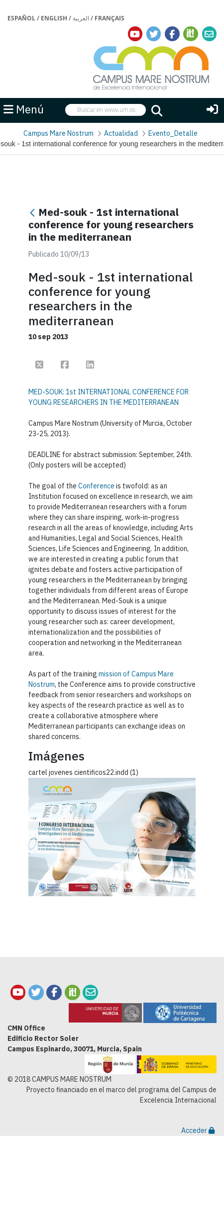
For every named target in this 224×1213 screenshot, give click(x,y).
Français (109, 18)
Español (21, 18)
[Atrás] (32, 213)
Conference (96, 485)
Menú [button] (23, 109)
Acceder (198, 1130)
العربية (81, 18)
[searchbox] (105, 110)
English (54, 18)
